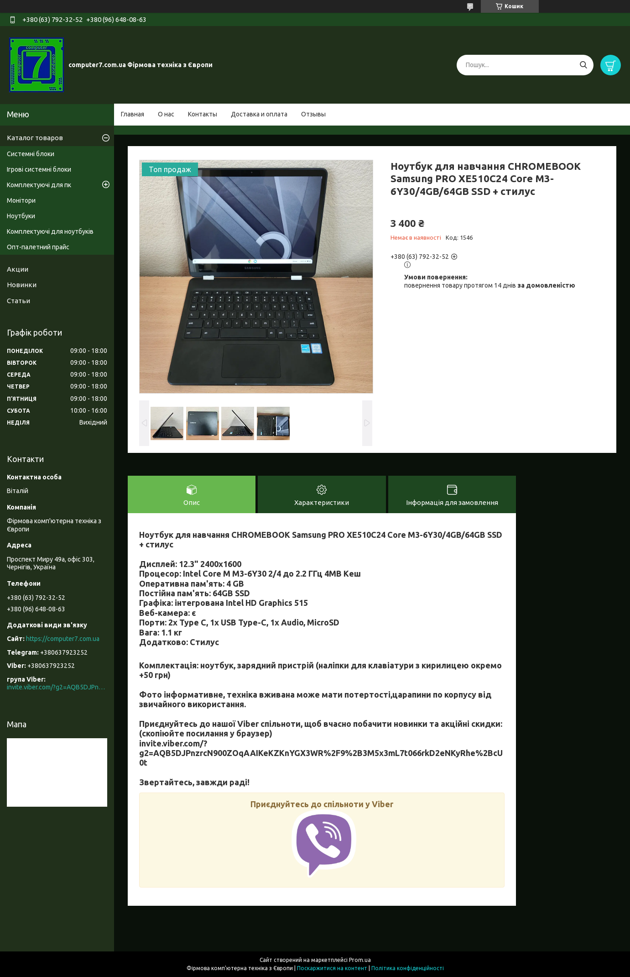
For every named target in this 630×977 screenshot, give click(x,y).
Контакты (202, 114)
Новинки (21, 285)
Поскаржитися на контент (332, 968)
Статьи (18, 301)
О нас (166, 114)
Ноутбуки (21, 216)
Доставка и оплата (259, 114)
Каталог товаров (35, 138)
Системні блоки (30, 154)
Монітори (21, 200)
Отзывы (313, 114)
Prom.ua (360, 960)
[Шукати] (583, 65)
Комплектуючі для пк (39, 185)
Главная (132, 114)
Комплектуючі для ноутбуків (50, 231)
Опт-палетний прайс (38, 247)
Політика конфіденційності (407, 968)
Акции (17, 269)
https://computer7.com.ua (62, 638)
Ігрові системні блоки (39, 169)
